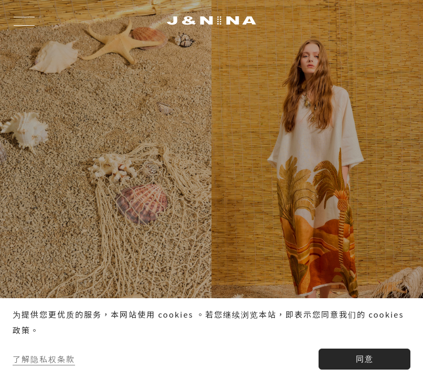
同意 (365, 358)
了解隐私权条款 (44, 358)
